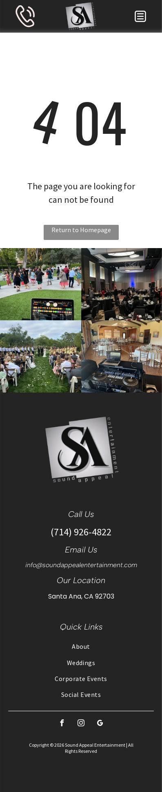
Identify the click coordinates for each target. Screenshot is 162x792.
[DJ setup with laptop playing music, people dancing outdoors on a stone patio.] (40, 284)
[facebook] (62, 724)
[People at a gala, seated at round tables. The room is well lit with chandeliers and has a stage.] (121, 284)
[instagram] (81, 724)
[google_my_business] (100, 724)
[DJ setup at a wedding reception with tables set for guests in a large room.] (121, 356)
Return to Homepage (81, 230)
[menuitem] (81, 646)
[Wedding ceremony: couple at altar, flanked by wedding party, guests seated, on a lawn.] (40, 356)
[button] (140, 16)
